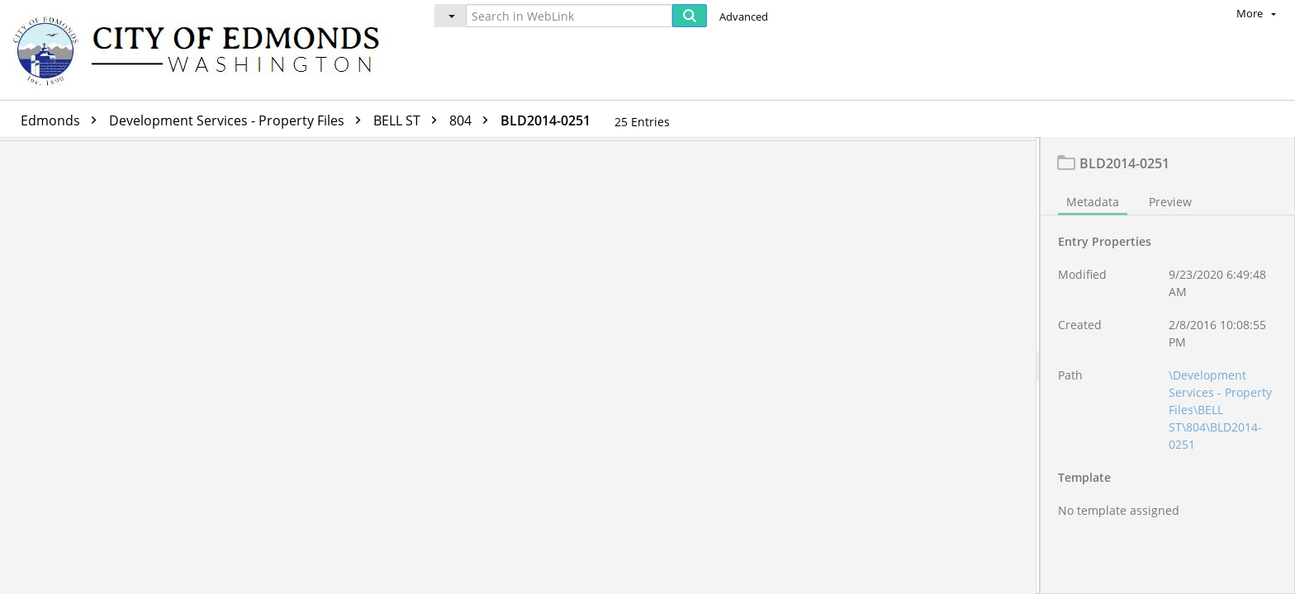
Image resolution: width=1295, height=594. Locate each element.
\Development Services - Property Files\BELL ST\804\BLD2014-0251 (1220, 413)
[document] (1168, 367)
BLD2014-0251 (545, 120)
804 (472, 120)
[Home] (204, 50)
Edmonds (63, 120)
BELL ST (409, 120)
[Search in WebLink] (569, 15)
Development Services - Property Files (239, 120)
